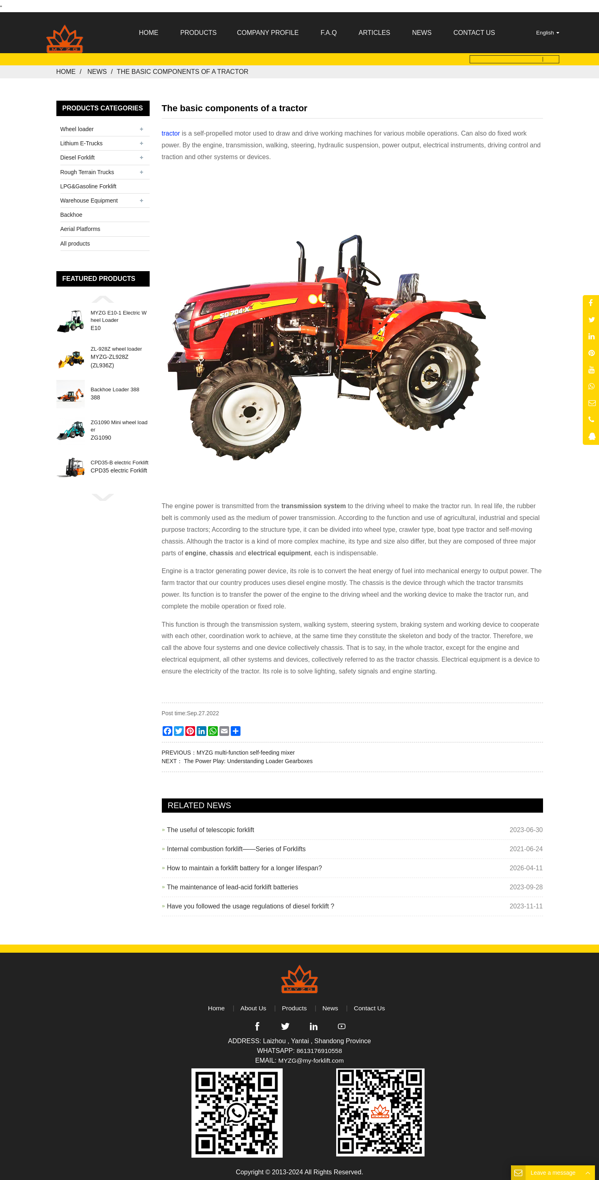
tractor (171, 129)
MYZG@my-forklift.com (311, 1057)
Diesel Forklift (77, 154)
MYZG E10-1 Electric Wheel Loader (119, 312)
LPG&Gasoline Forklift (88, 182)
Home (66, 68)
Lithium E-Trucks (81, 139)
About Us (252, 1004)
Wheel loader (77, 125)
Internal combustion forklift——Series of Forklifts (236, 845)
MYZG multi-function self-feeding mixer (246, 749)
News (97, 68)
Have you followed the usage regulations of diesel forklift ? (251, 902)
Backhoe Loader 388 (115, 386)
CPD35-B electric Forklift (119, 459)
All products (75, 239)
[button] (103, 295)
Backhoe (71, 211)
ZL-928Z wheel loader (116, 345)
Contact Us (370, 1004)
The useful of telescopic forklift (210, 826)
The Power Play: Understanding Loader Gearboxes (247, 757)
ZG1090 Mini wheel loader (119, 422)
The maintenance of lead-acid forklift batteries (232, 883)
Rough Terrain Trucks (87, 168)
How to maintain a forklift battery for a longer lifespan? (244, 864)
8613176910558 (319, 1047)
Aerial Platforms (80, 225)
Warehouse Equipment (89, 197)
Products (294, 1004)
